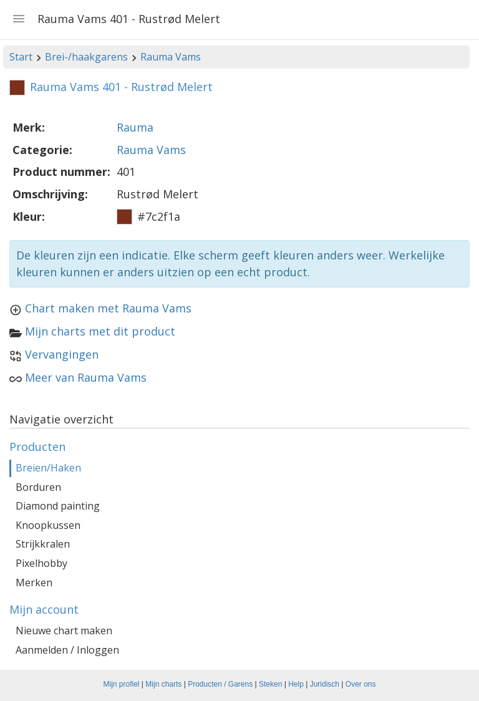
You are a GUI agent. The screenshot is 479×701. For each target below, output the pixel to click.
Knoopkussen (48, 525)
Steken (270, 684)
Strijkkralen (43, 544)
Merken (34, 582)
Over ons (361, 684)
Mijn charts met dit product (100, 331)
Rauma (135, 127)
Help (296, 684)
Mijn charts (163, 684)
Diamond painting (58, 506)
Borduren (38, 487)
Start (20, 57)
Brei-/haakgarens (86, 57)
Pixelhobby (41, 563)
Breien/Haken (48, 468)
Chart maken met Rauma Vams (108, 308)
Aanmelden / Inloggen (67, 650)
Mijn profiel (122, 684)
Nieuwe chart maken (64, 630)
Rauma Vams (170, 57)
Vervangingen (62, 354)
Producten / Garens (220, 684)
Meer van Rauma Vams (86, 377)
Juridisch (324, 684)
